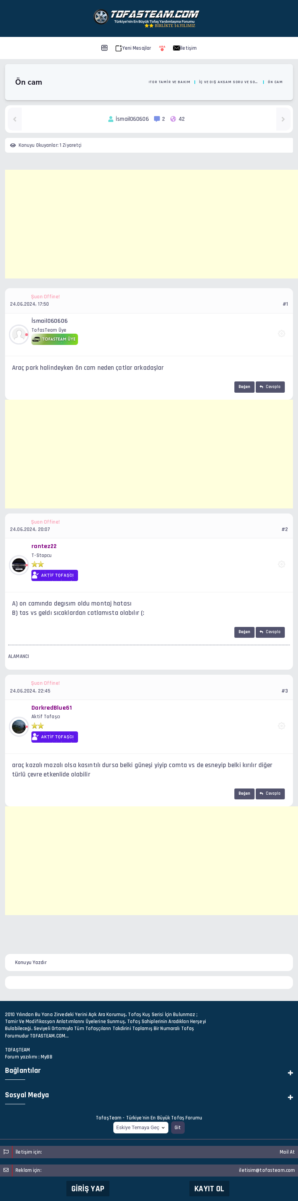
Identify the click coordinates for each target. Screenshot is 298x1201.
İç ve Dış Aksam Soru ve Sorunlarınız (229, 82)
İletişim (185, 48)
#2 (284, 529)
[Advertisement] (151, 224)
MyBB (46, 1057)
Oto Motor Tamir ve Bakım (163, 82)
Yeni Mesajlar (133, 48)
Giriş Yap (87, 1189)
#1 (285, 304)
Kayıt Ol (209, 1189)
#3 (284, 691)
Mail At (287, 1152)
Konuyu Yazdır (31, 962)
